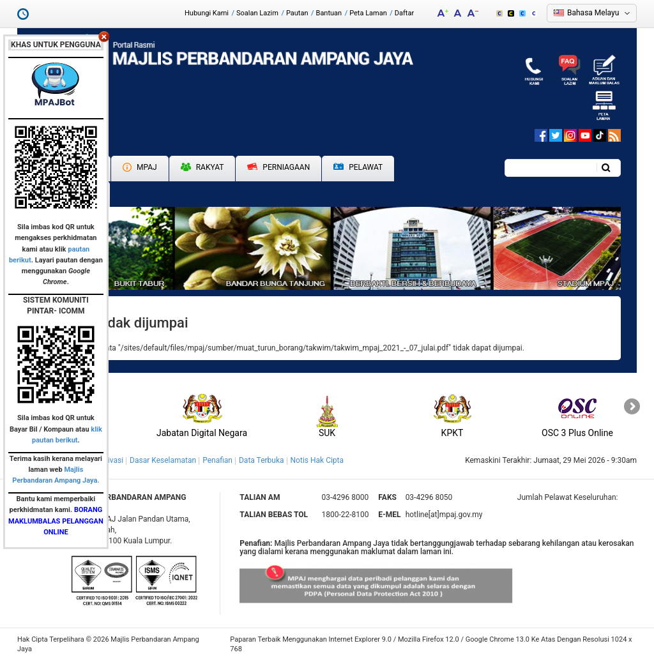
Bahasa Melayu (593, 12)
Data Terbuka (261, 460)
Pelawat (358, 167)
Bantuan (329, 13)
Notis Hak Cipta (317, 460)
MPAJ (140, 167)
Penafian (217, 460)
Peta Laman (368, 13)
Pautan (297, 13)
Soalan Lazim (257, 13)
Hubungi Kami (207, 13)
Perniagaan (278, 167)
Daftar (404, 13)
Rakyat (202, 167)
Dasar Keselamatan (163, 460)
